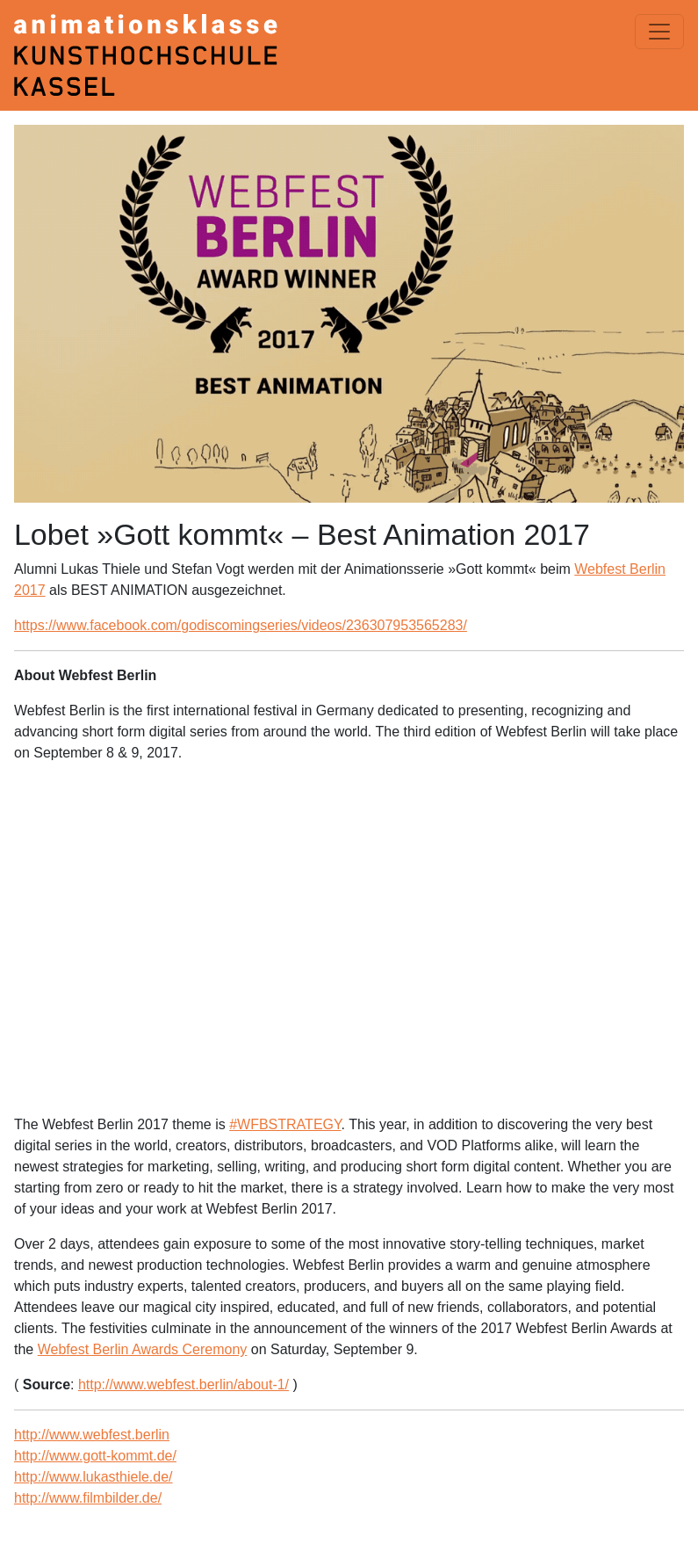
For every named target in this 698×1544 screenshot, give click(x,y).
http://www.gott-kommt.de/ (95, 1455)
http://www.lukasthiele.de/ (93, 1476)
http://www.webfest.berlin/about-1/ (183, 1384)
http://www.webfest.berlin (91, 1434)
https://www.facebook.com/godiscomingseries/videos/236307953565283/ (240, 625)
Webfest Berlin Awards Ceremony (143, 1349)
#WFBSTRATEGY (285, 1124)
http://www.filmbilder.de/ (88, 1497)
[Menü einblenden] (659, 31)
